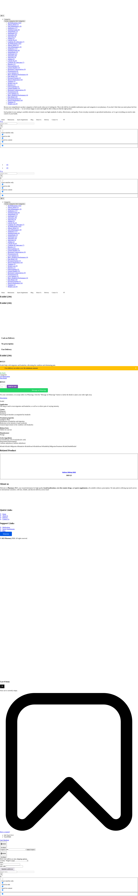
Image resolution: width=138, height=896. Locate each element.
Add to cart (12, 386)
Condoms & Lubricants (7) (16, 42)
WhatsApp (6, 534)
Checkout (6, 840)
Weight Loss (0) (13, 83)
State (1, 862)
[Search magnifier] (1, 125)
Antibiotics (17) (12, 28)
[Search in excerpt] (2, 141)
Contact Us (55, 119)
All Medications (5, 376)
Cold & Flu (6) (12, 40)
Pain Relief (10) (12, 76)
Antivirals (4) (12, 36)
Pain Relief (3, 378)
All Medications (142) (14, 23)
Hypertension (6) (13, 71)
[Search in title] (2, 134)
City (1, 864)
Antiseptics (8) (12, 35)
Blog (32, 119)
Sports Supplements (22, 119)
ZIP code (3, 866)
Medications (11, 119)
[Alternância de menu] (2, 16)
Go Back (3, 844)
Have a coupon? (5, 832)
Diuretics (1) (11, 64)
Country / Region (5, 860)
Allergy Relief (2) (13, 24)
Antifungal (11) (12, 33)
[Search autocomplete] (25, 123)
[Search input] (8, 123)
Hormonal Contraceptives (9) (17, 69)
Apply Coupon (31, 849)
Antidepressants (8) (14, 30)
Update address (7, 869)
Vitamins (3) (11, 81)
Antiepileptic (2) (13, 31)
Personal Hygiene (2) (14, 78)
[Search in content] (2, 138)
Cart (1, 840)
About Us (38, 119)
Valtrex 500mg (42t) (69, 472)
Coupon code (4, 849)
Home (3, 119)
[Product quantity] (2, 387)
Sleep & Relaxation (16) (15, 80)
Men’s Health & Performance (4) (18, 74)
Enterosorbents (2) (13, 66)
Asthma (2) (11, 38)
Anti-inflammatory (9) (14, 26)
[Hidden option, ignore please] (2, 145)
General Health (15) (14, 67)
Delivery (46, 119)
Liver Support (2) (13, 73)
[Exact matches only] (2, 130)
